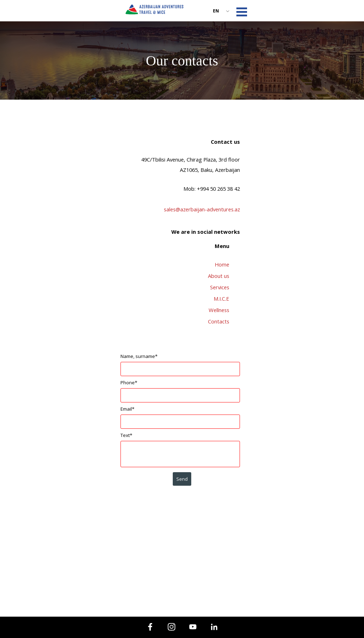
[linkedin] (214, 627)
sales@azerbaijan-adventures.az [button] (202, 209)
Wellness (219, 309)
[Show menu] (242, 12)
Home (222, 264)
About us (218, 275)
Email (127, 409)
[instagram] (171, 627)
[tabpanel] (182, 187)
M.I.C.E (221, 298)
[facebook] (150, 627)
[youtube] (193, 627)
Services (219, 287)
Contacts (218, 321)
